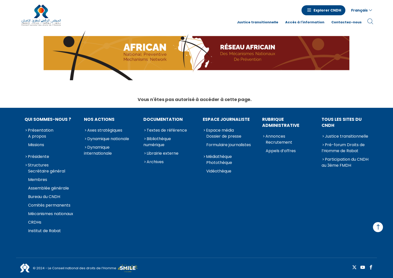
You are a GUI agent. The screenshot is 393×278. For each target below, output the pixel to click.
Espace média (220, 130)
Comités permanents (49, 205)
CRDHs (34, 222)
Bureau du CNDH (44, 197)
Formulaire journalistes (228, 145)
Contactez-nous (346, 22)
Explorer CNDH (327, 10)
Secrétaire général (46, 171)
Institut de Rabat (44, 231)
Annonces (275, 136)
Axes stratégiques (104, 130)
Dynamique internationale (98, 150)
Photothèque (219, 162)
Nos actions (99, 119)
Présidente (38, 156)
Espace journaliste (226, 119)
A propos (37, 136)
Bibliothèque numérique (157, 142)
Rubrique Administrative (280, 122)
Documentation (163, 119)
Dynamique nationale (108, 139)
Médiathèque (219, 156)
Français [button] (359, 10)
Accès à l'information (304, 22)
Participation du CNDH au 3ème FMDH (345, 162)
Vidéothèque (218, 171)
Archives (155, 162)
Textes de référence (167, 130)
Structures (38, 165)
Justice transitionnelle (257, 22)
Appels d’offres (281, 151)
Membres (37, 179)
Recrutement (279, 142)
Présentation (40, 130)
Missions (36, 145)
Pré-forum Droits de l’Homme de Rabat (343, 148)
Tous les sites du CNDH (342, 122)
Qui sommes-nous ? (48, 119)
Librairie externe (162, 153)
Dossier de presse (223, 136)
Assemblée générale (48, 188)
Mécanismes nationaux (50, 214)
